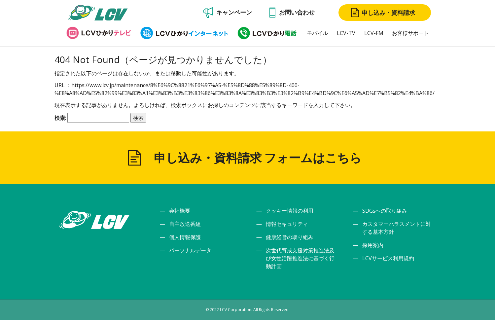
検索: (60, 118)
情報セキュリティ (287, 224)
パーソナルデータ (190, 250)
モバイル (317, 33)
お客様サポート (410, 33)
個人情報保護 (185, 237)
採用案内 (372, 245)
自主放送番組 (185, 224)
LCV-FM (373, 33)
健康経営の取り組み (289, 237)
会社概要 (179, 210)
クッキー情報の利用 (289, 210)
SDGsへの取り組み (384, 210)
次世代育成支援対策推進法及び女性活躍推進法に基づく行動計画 (300, 258)
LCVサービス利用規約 (388, 258)
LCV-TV (346, 33)
